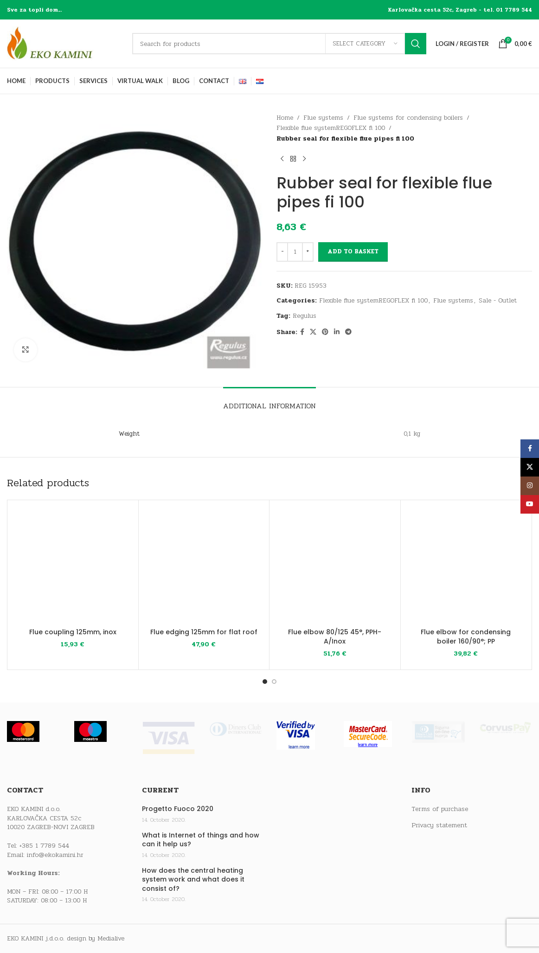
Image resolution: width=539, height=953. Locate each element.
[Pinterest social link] (325, 332)
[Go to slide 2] (274, 681)
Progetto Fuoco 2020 (177, 809)
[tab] (269, 401)
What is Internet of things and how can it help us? (200, 840)
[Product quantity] (295, 252)
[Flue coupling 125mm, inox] (72, 565)
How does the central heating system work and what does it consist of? (193, 879)
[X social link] (313, 332)
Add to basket (353, 251)
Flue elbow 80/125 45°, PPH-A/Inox (334, 636)
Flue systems (323, 117)
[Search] (279, 43)
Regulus (304, 316)
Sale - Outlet (498, 300)
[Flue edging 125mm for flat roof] (204, 565)
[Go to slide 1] (265, 681)
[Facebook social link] (302, 332)
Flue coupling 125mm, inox (72, 632)
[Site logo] (65, 43)
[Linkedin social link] (336, 332)
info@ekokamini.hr (55, 855)
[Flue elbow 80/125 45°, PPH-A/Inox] (334, 565)
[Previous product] (282, 158)
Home (284, 117)
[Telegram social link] (348, 332)
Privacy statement (439, 825)
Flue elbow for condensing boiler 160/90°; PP (466, 636)
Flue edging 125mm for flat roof (203, 632)
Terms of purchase (439, 809)
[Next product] (304, 158)
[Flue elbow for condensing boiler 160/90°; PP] (466, 565)
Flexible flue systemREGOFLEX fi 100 (330, 128)
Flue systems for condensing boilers (408, 117)
